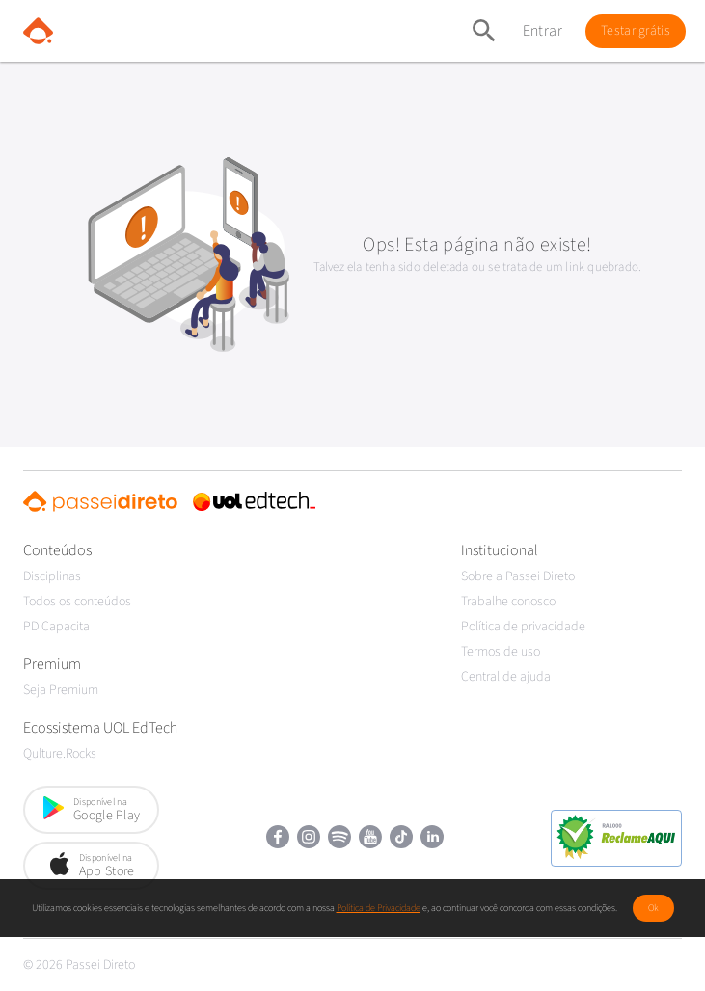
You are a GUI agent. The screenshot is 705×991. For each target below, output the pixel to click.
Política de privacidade (523, 626)
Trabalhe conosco (508, 601)
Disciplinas (52, 576)
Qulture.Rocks (59, 754)
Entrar (542, 31)
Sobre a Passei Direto (518, 576)
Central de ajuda (506, 676)
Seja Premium (60, 690)
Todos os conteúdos (77, 601)
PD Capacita (56, 626)
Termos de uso (500, 651)
